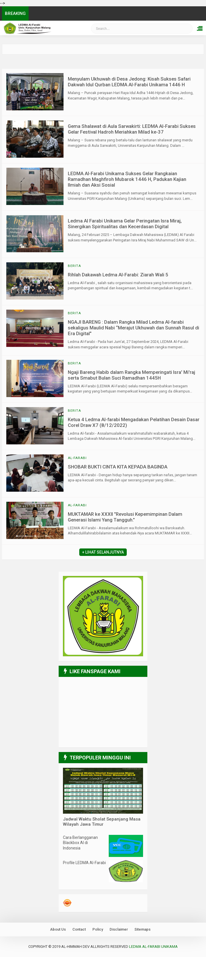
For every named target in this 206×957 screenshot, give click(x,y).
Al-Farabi (77, 458)
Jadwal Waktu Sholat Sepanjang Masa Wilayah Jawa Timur (101, 822)
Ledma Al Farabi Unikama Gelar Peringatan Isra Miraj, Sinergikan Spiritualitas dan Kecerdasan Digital (125, 223)
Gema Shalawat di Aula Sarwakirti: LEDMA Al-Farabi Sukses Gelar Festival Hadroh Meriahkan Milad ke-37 (132, 129)
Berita (74, 266)
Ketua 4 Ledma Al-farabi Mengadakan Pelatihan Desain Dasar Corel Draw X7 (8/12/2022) (133, 422)
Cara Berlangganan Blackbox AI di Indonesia (80, 842)
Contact (79, 929)
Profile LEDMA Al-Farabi (84, 862)
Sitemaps (142, 929)
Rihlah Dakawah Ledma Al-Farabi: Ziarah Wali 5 (118, 275)
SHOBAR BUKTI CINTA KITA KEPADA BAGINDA (117, 467)
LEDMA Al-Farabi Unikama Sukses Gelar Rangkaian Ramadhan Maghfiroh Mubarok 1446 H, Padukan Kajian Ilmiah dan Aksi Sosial (127, 179)
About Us (58, 929)
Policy (97, 929)
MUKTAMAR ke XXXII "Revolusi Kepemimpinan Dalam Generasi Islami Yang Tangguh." (125, 517)
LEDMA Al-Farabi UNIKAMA (153, 946)
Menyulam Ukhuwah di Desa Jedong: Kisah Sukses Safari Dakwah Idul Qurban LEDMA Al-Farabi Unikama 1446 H (129, 81)
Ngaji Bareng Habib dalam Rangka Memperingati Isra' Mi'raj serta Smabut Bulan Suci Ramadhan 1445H (131, 375)
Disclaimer (119, 929)
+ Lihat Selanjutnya (103, 552)
